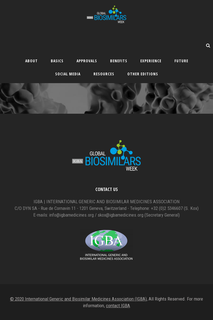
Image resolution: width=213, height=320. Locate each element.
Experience (150, 60)
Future (181, 60)
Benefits (118, 60)
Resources (103, 73)
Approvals (87, 60)
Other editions (142, 73)
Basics (57, 60)
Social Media (67, 73)
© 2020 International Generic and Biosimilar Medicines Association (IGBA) (78, 299)
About (31, 60)
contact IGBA (118, 305)
